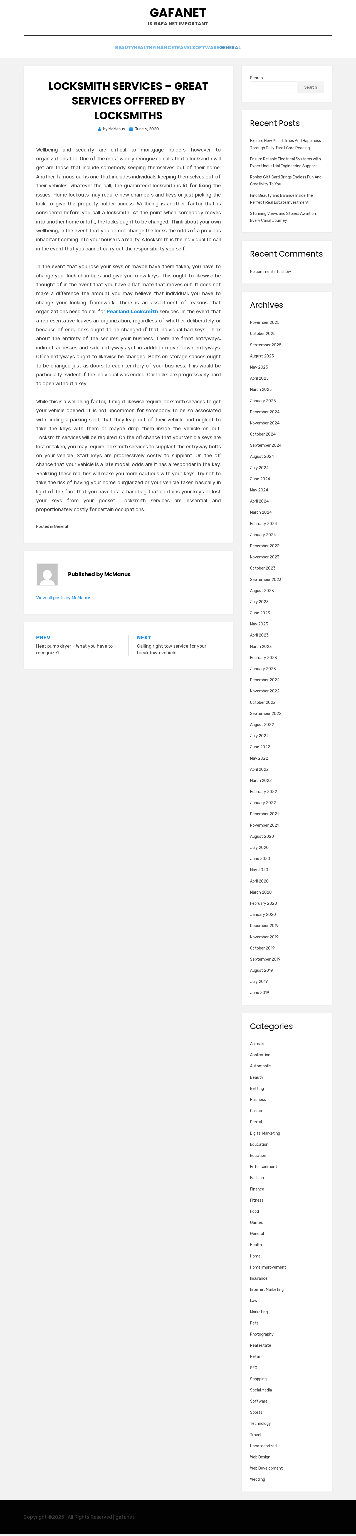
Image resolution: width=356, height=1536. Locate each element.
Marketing (259, 1314)
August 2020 (262, 838)
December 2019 (264, 927)
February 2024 (263, 525)
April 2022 (259, 771)
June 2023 (260, 615)
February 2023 (263, 659)
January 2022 (263, 804)
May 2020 (259, 871)
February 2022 (263, 793)
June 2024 (260, 481)
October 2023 (263, 570)
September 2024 (265, 447)
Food (254, 1213)
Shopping (258, 1381)
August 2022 (262, 726)
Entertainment (263, 1168)
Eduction (258, 1157)
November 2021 (264, 827)
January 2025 (263, 403)
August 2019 (261, 972)
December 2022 (265, 682)
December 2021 (264, 816)
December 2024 (265, 414)
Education (259, 1146)
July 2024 (259, 470)
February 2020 (263, 905)
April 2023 (259, 637)
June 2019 (259, 994)
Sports (256, 1414)
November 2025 (265, 324)
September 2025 (265, 347)
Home (255, 1258)
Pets (254, 1325)
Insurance (259, 1280)
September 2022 (265, 715)
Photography (262, 1336)
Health (133, 50)
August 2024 (262, 458)
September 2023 (265, 581)
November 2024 (265, 425)
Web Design (260, 1459)
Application (260, 1057)
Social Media (261, 1392)
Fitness (256, 1202)
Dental (256, 1124)
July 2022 (259, 737)
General (248, 50)
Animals (257, 1045)
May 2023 (259, 626)
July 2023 (259, 604)
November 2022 (265, 693)
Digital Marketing (265, 1135)
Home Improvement (268, 1269)
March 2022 (261, 782)
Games (256, 1224)
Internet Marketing (267, 1291)
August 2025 (262, 358)
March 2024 (261, 514)
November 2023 (265, 559)
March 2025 (261, 391)
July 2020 (259, 849)
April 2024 (259, 503)
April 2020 (259, 883)
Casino (256, 1112)
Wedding (257, 1481)
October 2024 (263, 436)
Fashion (257, 1179)
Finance (160, 50)
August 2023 (262, 592)
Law (253, 1302)
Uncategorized (263, 1448)
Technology (260, 1425)
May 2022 (259, 760)
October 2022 (263, 704)
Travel (187, 50)
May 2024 (259, 492)
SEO (253, 1369)
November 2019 (264, 939)
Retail (255, 1358)
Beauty (106, 50)
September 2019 (265, 961)
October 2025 (263, 335)
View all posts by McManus (63, 599)
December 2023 (265, 548)
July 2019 (259, 983)
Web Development (266, 1470)
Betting (257, 1090)
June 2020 (260, 860)
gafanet (178, 14)
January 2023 (263, 670)
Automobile (260, 1068)
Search (256, 80)
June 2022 (260, 749)
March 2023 (261, 648)
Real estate (260, 1347)
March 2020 (261, 894)
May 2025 (259, 369)
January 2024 (263, 537)
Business (258, 1101)
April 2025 (259, 380)
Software (217, 50)
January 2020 (263, 916)
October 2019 (262, 950)
